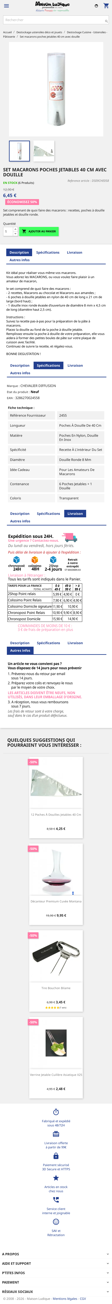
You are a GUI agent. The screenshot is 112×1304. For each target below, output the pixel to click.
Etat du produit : (18, 392)
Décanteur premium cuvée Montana (56, 901)
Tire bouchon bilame (56, 988)
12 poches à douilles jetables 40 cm (56, 815)
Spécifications (47, 252)
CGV (83, 1298)
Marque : (13, 386)
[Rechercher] (56, 19)
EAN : (10, 398)
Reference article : (79, 181)
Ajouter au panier (39, 231)
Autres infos (20, 260)
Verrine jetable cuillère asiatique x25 (56, 1075)
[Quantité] (8, 231)
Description (19, 252)
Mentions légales (65, 1298)
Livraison (74, 252)
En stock (10, 183)
